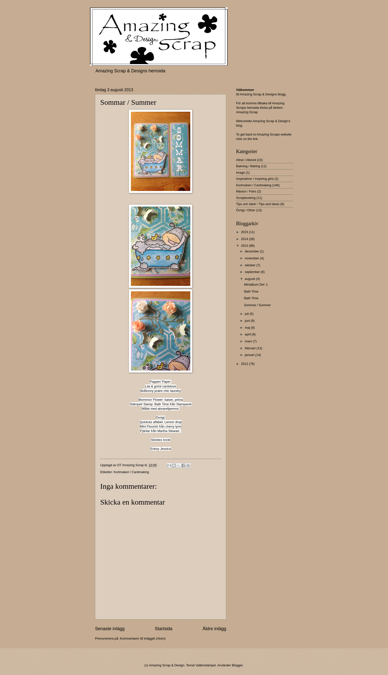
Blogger (237, 665)
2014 (245, 239)
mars (249, 341)
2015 (245, 232)
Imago (240, 172)
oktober (250, 265)
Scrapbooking (246, 198)
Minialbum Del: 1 (256, 284)
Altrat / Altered (246, 160)
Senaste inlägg (109, 628)
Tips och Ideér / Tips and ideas (257, 204)
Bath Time (251, 291)
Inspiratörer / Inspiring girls (255, 179)
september (253, 272)
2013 (245, 245)
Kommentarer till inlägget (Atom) (143, 638)
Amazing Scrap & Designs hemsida (130, 70)
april (248, 334)
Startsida (163, 628)
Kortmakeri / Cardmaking (131, 472)
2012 (245, 364)
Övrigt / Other (245, 210)
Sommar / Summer (257, 305)
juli (247, 314)
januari (250, 355)
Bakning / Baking (248, 166)
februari (250, 348)
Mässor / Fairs (246, 191)
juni (248, 321)
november (252, 258)
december (252, 251)
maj (248, 327)
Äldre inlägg (214, 628)
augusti (250, 279)
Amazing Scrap (247, 112)
